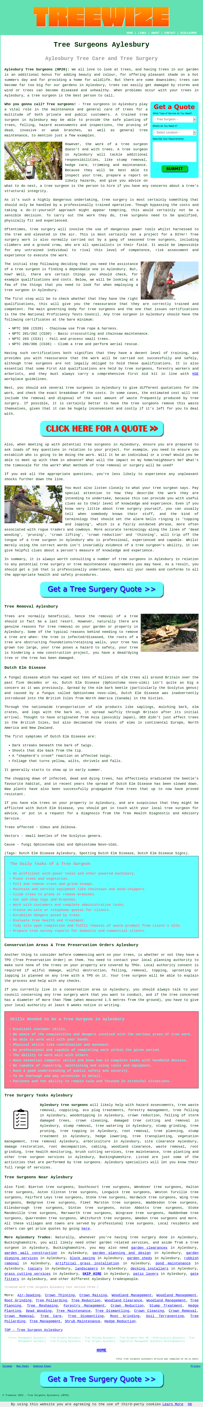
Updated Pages (42, 1366)
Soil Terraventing (165, 1316)
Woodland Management (132, 1295)
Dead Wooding (39, 1311)
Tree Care (50, 1316)
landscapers (86, 1269)
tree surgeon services (41, 1157)
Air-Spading (28, 1295)
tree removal (43, 1141)
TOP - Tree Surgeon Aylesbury (33, 1330)
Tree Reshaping (42, 1306)
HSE (195, 374)
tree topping (73, 1131)
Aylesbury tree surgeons (64, 1105)
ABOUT (155, 33)
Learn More (173, 1404)
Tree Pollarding (51, 1300)
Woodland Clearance (123, 1300)
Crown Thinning (60, 1295)
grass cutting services (27, 1274)
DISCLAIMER (188, 33)
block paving (82, 1258)
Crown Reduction (127, 1306)
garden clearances (149, 1248)
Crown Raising (93, 1295)
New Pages (22, 1366)
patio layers (145, 1274)
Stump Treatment (165, 1306)
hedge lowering (110, 1136)
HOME (130, 33)
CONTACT (170, 33)
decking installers (149, 1269)
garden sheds (139, 1258)
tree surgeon (43, 95)
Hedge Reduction (120, 1321)
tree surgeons (134, 215)
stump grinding (171, 1126)
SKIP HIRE (92, 1274)
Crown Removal (182, 1311)
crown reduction (144, 1115)
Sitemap (7, 1366)
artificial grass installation (87, 1263)
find (19, 1187)
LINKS (142, 33)
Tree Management (45, 1321)
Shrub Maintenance (82, 1321)
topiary (35, 1269)
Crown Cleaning (149, 1311)
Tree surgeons (96, 104)
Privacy (195, 1366)
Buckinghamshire (115, 1157)
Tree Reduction (85, 1300)
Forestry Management (84, 1306)
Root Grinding (18, 1300)
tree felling (186, 1110)
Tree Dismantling (112, 1311)
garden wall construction (30, 1253)
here (86, 1229)
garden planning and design (122, 1253)
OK (190, 1404)
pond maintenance (173, 1263)
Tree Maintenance (73, 1311)
